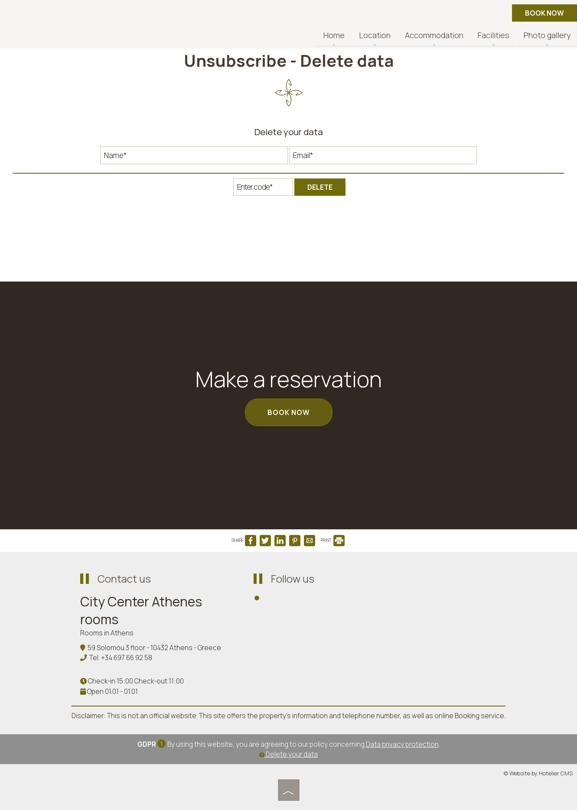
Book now (544, 13)
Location (375, 35)
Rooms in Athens (107, 633)
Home (334, 35)
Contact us (124, 578)
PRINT (333, 540)
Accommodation (434, 35)
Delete (320, 187)
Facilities (493, 35)
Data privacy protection (402, 744)
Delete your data (288, 754)
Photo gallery (547, 35)
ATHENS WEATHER (440, 601)
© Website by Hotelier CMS (538, 773)
